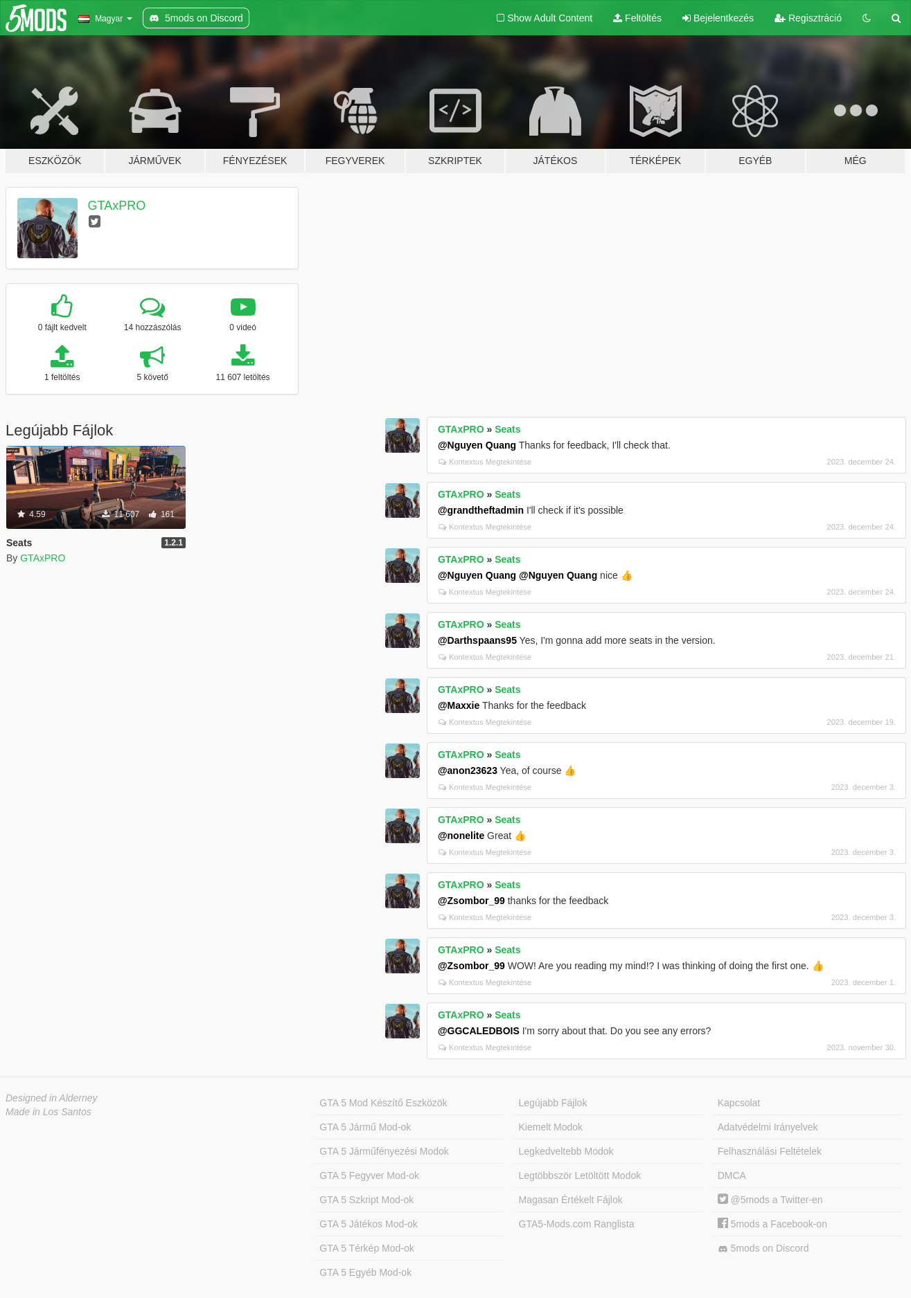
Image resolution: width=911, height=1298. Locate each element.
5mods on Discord (763, 1248)
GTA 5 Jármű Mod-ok (365, 1127)
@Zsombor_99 (471, 900)
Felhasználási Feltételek (770, 1151)
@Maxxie (458, 705)
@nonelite (461, 835)
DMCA (732, 1175)
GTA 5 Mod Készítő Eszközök (383, 1102)
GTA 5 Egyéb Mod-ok (365, 1272)
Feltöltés (637, 18)
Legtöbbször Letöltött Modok (580, 1175)
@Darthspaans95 (477, 640)
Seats (507, 429)
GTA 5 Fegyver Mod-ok (369, 1175)
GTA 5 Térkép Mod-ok (366, 1248)
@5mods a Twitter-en (770, 1199)
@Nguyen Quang (477, 445)
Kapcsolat (739, 1102)
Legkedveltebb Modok (566, 1151)
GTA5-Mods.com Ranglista (577, 1223)
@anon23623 (467, 770)
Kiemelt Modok (551, 1127)
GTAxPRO (117, 206)
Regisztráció (808, 18)
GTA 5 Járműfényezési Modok (383, 1151)
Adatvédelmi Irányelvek (768, 1127)
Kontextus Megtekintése (485, 462)
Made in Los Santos (48, 1111)
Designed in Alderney (52, 1097)
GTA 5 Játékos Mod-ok (368, 1223)
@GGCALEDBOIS (479, 1030)
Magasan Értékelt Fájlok (571, 1199)
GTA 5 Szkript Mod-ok (366, 1199)
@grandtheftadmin (481, 510)
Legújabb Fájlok (553, 1102)
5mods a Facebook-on (772, 1224)
